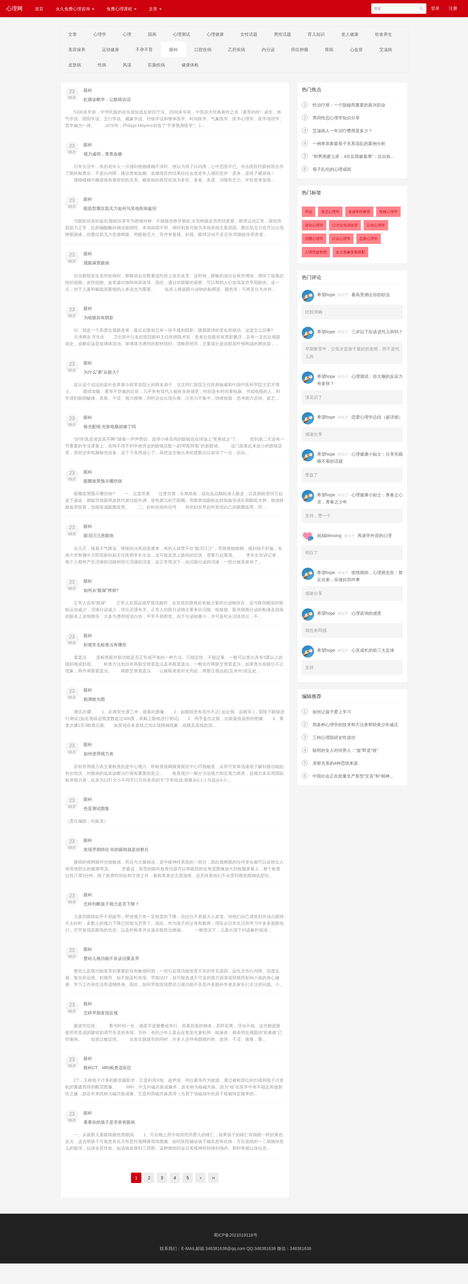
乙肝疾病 (282, 50)
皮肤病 (138, 66)
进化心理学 (314, 227)
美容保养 (113, 50)
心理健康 (225, 34)
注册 (453, 8)
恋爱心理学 (368, 240)
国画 (158, 34)
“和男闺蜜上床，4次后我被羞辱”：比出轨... (353, 158)
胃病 (380, 50)
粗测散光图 (94, 703)
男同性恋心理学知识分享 (336, 120)
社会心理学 (341, 240)
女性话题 (260, 34)
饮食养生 (77, 50)
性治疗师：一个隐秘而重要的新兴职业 (349, 107)
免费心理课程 (122, 8)
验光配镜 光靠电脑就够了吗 (110, 429)
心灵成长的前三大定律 (372, 652)
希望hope (326, 296)
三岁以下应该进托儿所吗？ (377, 333)
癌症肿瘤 (349, 50)
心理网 (14, 9)
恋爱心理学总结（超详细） (377, 418)
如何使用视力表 (99, 758)
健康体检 (260, 66)
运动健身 (148, 50)
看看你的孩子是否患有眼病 (109, 1128)
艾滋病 (106, 66)
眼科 (215, 50)
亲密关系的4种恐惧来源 (335, 765)
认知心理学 (376, 227)
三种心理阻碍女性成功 (334, 739)
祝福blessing (329, 537)
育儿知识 (331, 34)
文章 (155, 8)
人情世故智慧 (316, 254)
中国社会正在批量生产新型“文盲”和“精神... (353, 777)
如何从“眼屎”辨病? (101, 594)
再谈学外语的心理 (375, 537)
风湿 (194, 66)
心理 (131, 34)
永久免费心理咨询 (75, 8)
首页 (39, 8)
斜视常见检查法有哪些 (105, 649)
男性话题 (296, 34)
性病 (167, 66)
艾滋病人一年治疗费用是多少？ (343, 132)
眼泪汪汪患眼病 (99, 539)
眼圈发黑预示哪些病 (103, 484)
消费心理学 (314, 240)
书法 (308, 213)
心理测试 (189, 34)
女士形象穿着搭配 (350, 254)
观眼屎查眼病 (96, 265)
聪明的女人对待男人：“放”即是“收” (345, 752)
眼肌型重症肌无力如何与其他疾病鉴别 (120, 210)
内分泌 (315, 50)
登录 (435, 8)
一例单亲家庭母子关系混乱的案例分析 (349, 145)
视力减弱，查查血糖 (103, 156)
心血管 (75, 66)
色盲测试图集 (96, 813)
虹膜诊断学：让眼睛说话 (107, 101)
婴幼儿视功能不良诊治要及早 (111, 964)
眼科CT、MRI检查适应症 (107, 1073)
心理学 (102, 34)
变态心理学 (330, 213)
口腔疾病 (246, 50)
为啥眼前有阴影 (99, 320)
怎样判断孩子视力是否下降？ (111, 909)
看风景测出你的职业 (370, 296)
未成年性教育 (359, 213)
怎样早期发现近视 (101, 1019)
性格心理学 (388, 213)
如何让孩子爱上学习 (332, 713)
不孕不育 (184, 50)
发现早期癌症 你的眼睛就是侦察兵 (116, 854)
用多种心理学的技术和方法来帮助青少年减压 (355, 726)
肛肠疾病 (225, 66)
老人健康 (367, 34)
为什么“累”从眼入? (101, 375)
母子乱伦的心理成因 (332, 171)
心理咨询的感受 (366, 615)
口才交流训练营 (345, 227)
